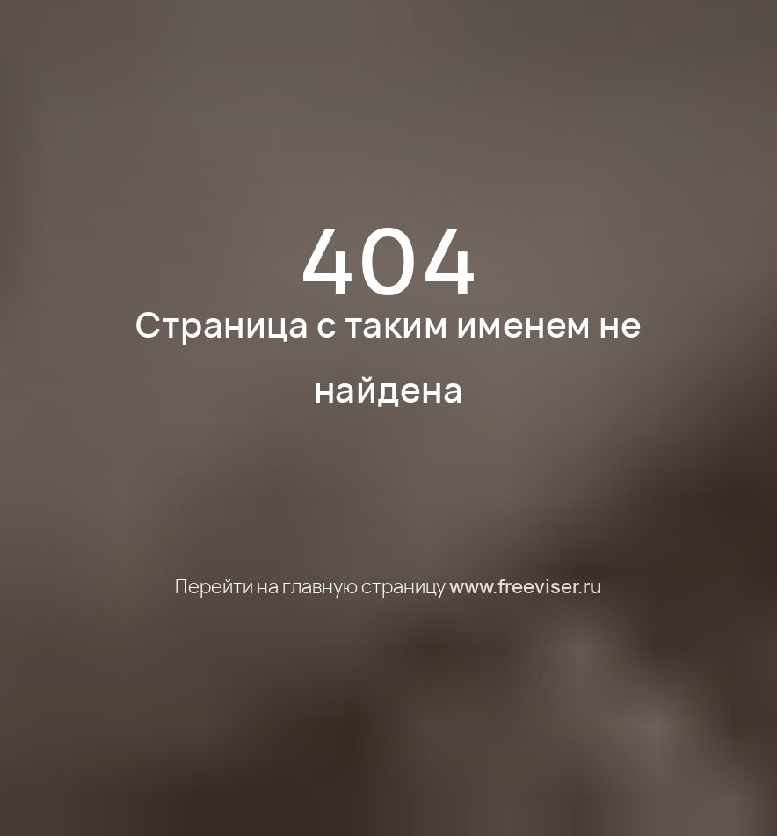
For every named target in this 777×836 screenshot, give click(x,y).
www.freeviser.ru (525, 586)
